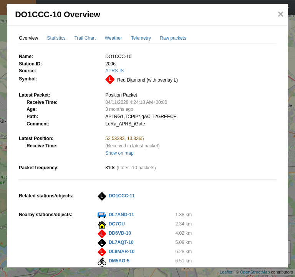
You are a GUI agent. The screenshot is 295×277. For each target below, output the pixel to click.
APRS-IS (114, 70)
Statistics (56, 38)
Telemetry (141, 38)
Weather (113, 38)
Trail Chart (85, 38)
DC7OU (117, 224)
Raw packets (173, 38)
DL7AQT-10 (121, 242)
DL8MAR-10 (121, 251)
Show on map (119, 153)
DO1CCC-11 (122, 196)
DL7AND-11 (121, 214)
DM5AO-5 (119, 261)
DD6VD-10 (120, 233)
